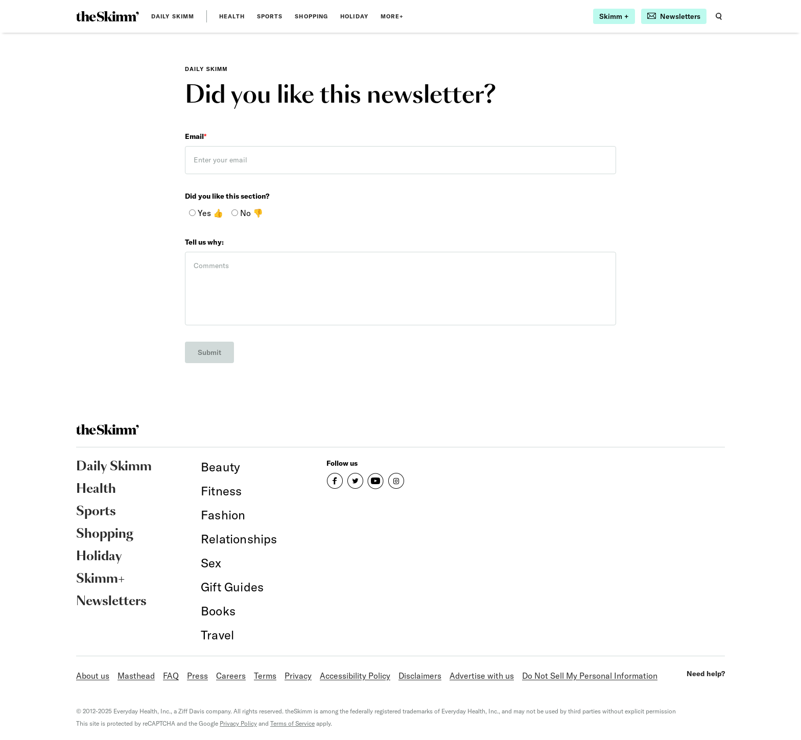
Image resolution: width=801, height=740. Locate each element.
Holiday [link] (354, 16)
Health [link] (232, 16)
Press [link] (197, 676)
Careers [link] (231, 676)
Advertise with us (482, 676)
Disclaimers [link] (419, 676)
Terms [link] (265, 676)
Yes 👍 (206, 213)
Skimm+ (100, 579)
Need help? (706, 673)
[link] (107, 16)
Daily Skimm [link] (172, 16)
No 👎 (247, 213)
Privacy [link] (298, 676)
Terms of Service (292, 723)
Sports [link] (270, 16)
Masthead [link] (136, 676)
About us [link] (92, 676)
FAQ (171, 676)
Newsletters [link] (111, 601)
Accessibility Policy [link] (355, 676)
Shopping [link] (311, 16)
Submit (209, 352)
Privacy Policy (238, 723)
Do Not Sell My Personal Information (589, 676)
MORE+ (392, 16)
